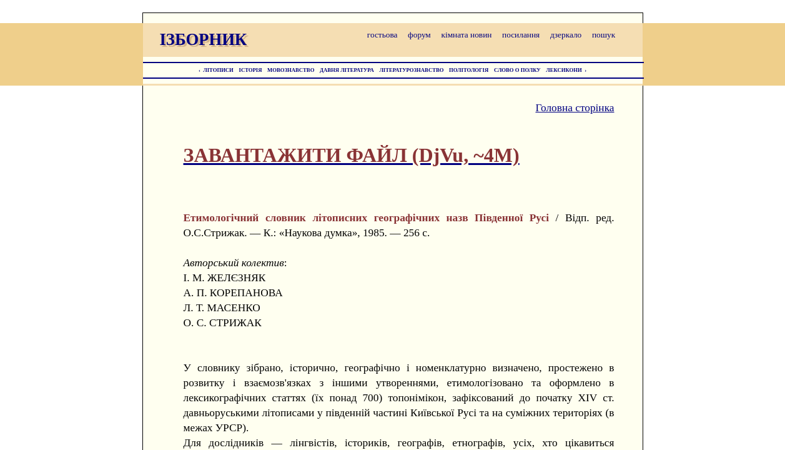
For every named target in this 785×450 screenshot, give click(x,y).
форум (419, 34)
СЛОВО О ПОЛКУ (517, 70)
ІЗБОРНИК (203, 39)
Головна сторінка (574, 108)
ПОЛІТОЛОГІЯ (468, 70)
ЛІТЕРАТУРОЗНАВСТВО (411, 70)
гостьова (382, 34)
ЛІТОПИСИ (218, 70)
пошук (603, 34)
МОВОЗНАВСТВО (290, 70)
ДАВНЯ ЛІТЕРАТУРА (347, 70)
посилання (521, 34)
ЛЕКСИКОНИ (564, 70)
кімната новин (466, 34)
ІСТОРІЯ (250, 70)
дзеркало (565, 34)
